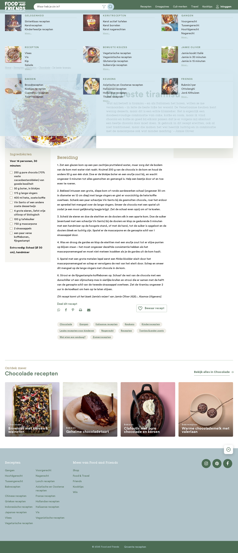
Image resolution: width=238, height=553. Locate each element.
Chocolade (44, 68)
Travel (194, 6)
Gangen (10, 470)
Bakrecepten (12, 486)
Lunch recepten (45, 481)
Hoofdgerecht (14, 476)
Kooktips (207, 6)
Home (8, 68)
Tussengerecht (14, 481)
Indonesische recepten (19, 507)
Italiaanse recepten (47, 507)
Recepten (145, 6)
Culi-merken (180, 6)
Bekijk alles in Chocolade (212, 371)
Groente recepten (135, 547)
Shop (76, 470)
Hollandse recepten (48, 501)
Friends (77, 481)
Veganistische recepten (50, 517)
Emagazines (162, 6)
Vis (37, 512)
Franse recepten (45, 496)
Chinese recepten (15, 496)
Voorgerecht (43, 470)
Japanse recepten (16, 512)
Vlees (8, 517)
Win (75, 492)
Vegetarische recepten (19, 523)
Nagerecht (42, 476)
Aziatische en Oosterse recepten (50, 488)
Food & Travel (81, 476)
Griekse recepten (15, 501)
